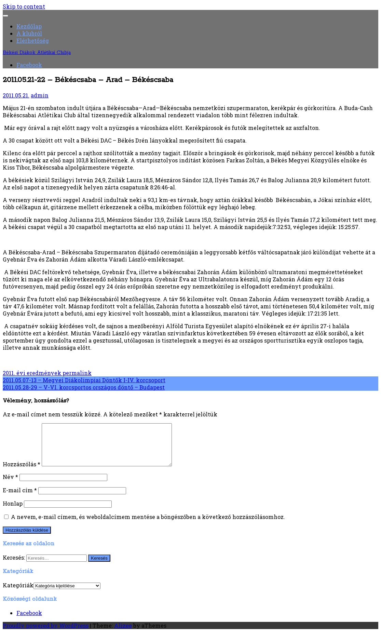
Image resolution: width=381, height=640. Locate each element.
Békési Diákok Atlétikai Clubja (37, 53)
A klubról (29, 33)
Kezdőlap (29, 26)
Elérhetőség (32, 40)
